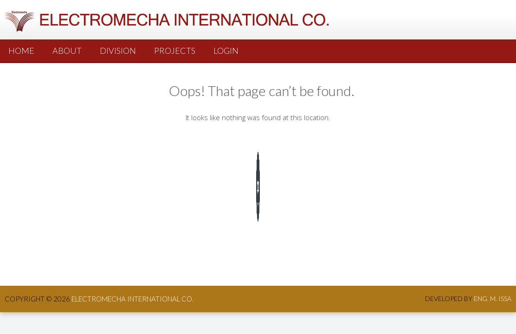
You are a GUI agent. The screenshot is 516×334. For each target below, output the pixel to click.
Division (118, 50)
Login (226, 50)
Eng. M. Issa (492, 298)
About (67, 50)
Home (21, 50)
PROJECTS (174, 50)
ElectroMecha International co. (132, 299)
